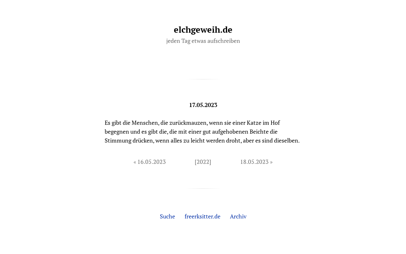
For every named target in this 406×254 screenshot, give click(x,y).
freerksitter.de (202, 216)
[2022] (203, 161)
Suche (167, 216)
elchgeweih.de (203, 29)
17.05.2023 (203, 105)
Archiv (238, 216)
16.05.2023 (151, 161)
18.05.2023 (254, 161)
